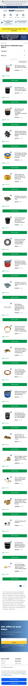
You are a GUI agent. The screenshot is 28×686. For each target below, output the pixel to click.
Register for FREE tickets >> (23, 37)
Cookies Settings (14, 683)
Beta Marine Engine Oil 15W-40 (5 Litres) (21, 66)
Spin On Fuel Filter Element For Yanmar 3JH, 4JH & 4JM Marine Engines (21, 263)
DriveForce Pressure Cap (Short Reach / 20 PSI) (21, 284)
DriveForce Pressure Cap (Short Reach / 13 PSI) (21, 198)
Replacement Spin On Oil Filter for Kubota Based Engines (21, 393)
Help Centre (18, 663)
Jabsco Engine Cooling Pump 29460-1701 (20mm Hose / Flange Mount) (21, 458)
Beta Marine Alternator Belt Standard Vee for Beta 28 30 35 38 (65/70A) (19, 307)
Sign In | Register (22, 7)
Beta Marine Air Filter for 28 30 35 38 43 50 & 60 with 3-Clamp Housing (21, 155)
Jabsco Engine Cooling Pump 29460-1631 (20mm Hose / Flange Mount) (21, 502)
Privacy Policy (21, 645)
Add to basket (14, 80)
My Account (17, 15)
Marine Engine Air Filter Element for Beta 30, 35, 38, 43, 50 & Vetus (20, 177)
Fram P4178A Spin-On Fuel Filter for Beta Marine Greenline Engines (20, 220)
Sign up (14, 642)
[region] (14, 675)
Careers (3, 663)
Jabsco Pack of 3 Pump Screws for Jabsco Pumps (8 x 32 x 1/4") (21, 437)
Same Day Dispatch (22, 22)
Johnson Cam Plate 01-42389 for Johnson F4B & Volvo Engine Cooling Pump (21, 350)
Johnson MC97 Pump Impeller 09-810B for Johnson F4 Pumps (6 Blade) (21, 134)
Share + (26, 43)
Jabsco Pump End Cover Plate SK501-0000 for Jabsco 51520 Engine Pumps (20, 566)
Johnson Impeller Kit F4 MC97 (20, 521)
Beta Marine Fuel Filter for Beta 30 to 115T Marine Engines (20, 89)
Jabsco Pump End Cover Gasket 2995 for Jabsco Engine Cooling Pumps (20, 372)
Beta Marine (4, 43)
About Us (3, 661)
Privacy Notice (21, 644)
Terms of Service (3, 646)
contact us (10, 599)
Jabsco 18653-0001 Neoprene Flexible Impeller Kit (20, 479)
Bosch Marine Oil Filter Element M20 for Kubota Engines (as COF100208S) (20, 415)
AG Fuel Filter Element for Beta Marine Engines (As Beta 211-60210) (20, 545)
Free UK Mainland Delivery (8, 23)
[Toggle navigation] (4, 16)
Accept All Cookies (14, 679)
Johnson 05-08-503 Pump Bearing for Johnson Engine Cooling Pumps (20, 242)
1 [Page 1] (20, 586)
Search (10, 15)
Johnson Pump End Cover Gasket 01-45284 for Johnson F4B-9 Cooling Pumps (21, 329)
